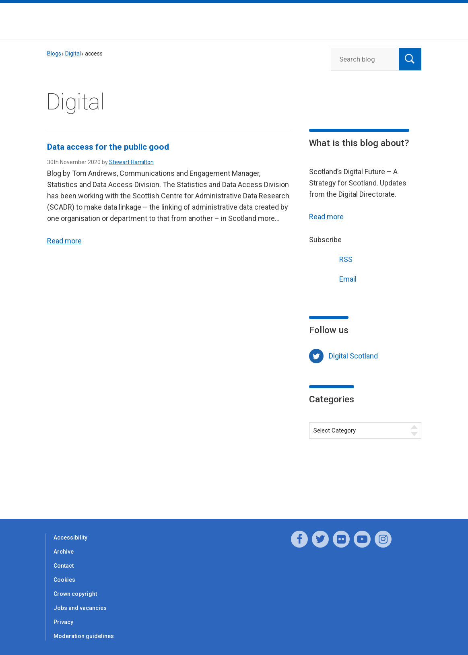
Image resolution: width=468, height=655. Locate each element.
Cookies (64, 580)
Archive (64, 551)
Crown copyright (75, 594)
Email (333, 278)
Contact (64, 565)
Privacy (63, 622)
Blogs (54, 53)
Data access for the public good (108, 147)
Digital (73, 53)
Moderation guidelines (84, 636)
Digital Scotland (353, 356)
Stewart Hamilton (131, 162)
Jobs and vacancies (80, 608)
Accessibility (70, 537)
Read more (64, 241)
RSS (331, 258)
